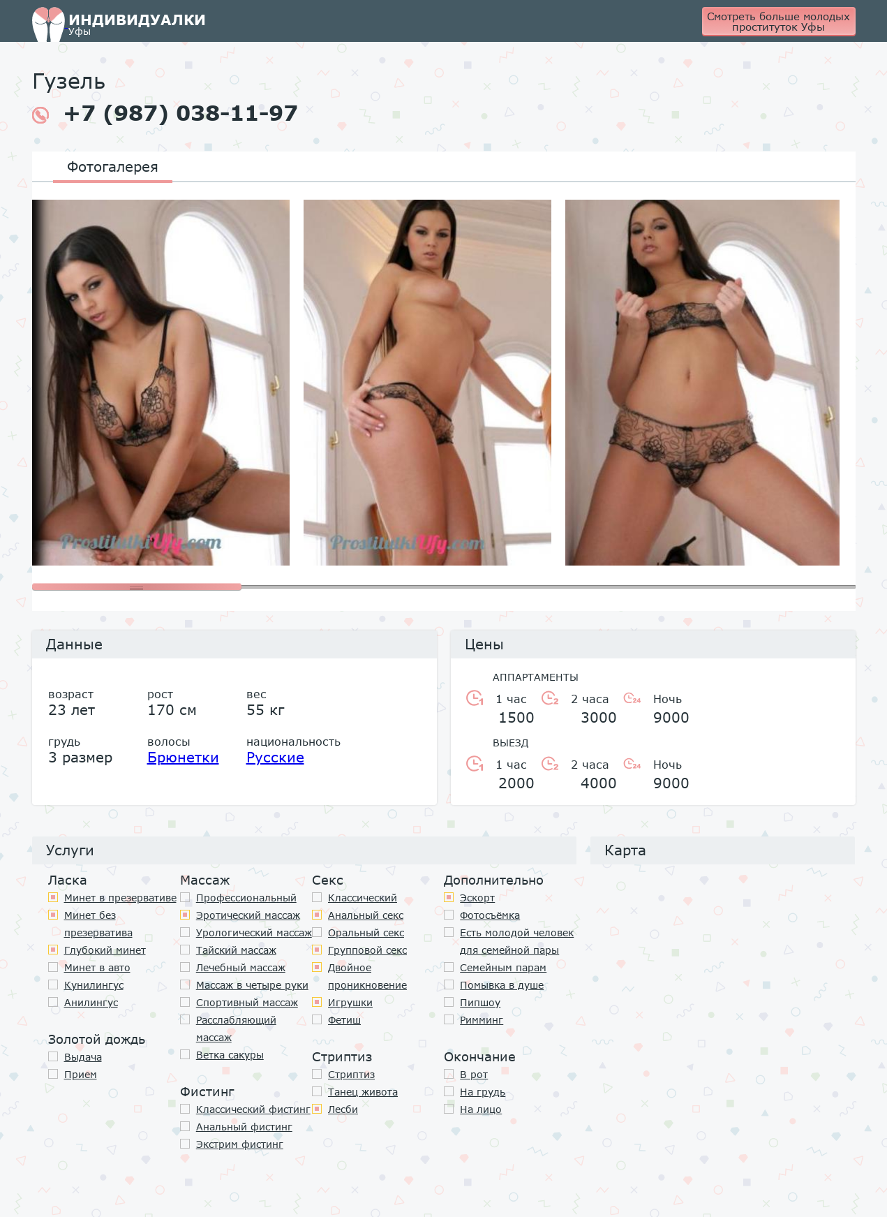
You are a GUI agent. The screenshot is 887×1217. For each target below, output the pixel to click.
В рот (474, 1074)
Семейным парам (503, 967)
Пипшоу (480, 1002)
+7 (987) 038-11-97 (165, 113)
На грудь (482, 1092)
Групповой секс (367, 950)
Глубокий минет (105, 950)
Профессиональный (246, 897)
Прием (80, 1074)
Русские (275, 756)
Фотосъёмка (490, 915)
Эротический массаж (248, 915)
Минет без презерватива (98, 923)
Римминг (481, 1020)
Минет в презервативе (120, 897)
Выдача (83, 1057)
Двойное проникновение (367, 976)
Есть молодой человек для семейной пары (517, 941)
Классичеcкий (362, 897)
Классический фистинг (253, 1109)
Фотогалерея (112, 166)
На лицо (481, 1109)
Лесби (343, 1109)
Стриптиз (351, 1074)
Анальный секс (365, 915)
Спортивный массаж (247, 1002)
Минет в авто (97, 967)
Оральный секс (366, 932)
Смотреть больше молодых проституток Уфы (778, 21)
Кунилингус (94, 985)
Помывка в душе (502, 985)
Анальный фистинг (244, 1127)
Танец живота (363, 1092)
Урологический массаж (254, 932)
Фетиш (344, 1020)
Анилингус (91, 1002)
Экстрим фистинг (239, 1144)
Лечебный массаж (240, 967)
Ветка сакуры (230, 1055)
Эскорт (477, 897)
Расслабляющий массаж (236, 1028)
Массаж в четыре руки (252, 985)
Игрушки (350, 1002)
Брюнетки (183, 756)
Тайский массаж (236, 950)
